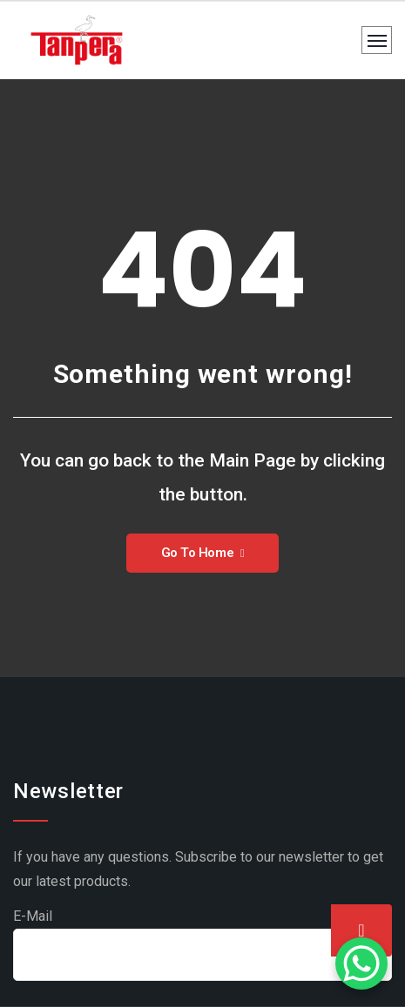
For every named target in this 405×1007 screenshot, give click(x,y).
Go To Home (203, 553)
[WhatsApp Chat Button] (361, 963)
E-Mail (32, 916)
